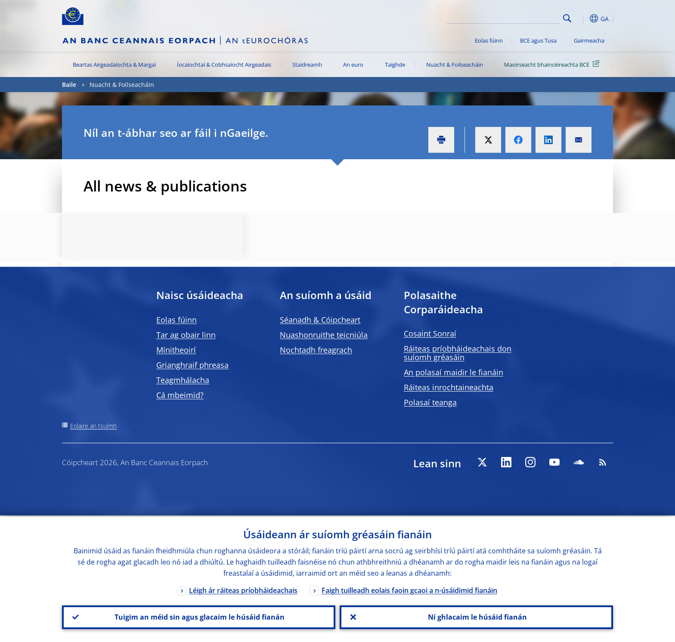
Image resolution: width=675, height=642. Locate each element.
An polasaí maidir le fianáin (453, 372)
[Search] (517, 17)
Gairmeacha (589, 40)
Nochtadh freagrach (316, 350)
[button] (583, 18)
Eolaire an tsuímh (93, 426)
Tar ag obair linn (186, 335)
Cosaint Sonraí (430, 333)
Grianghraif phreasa (192, 365)
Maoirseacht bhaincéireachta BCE (553, 64)
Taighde (395, 64)
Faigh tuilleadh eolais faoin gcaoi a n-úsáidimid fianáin (409, 589)
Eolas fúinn (489, 40)
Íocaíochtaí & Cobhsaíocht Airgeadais (224, 64)
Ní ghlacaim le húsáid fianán (476, 616)
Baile (69, 84)
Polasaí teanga (430, 402)
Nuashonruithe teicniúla (324, 335)
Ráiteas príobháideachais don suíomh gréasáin (457, 352)
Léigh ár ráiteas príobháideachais (243, 589)
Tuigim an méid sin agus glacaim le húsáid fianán (199, 616)
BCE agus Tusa (538, 40)
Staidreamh (307, 64)
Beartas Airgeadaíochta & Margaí (114, 64)
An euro (353, 64)
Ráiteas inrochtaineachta (448, 387)
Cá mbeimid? (180, 395)
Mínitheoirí (176, 350)
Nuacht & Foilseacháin (454, 64)
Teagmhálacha (182, 380)
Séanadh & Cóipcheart (320, 320)
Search (567, 18)
